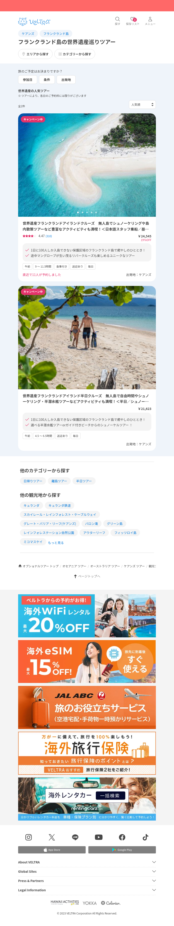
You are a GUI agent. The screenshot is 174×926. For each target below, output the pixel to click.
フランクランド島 (56, 33)
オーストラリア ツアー (105, 566)
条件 (47, 79)
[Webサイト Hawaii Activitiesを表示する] (64, 903)
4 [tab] (91, 212)
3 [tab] (87, 212)
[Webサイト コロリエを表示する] (110, 903)
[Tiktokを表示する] (145, 838)
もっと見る (56, 542)
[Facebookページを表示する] (122, 838)
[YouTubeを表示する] (98, 838)
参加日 (27, 79)
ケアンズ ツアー (134, 566)
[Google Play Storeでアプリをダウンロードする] (122, 850)
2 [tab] (82, 212)
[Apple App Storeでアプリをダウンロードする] (52, 850)
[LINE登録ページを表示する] (75, 838)
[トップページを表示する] (34, 22)
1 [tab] (78, 212)
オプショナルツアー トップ (38, 566)
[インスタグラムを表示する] (28, 838)
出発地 (66, 79)
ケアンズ (28, 33)
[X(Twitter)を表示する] (51, 838)
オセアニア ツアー (74, 566)
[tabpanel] (87, 165)
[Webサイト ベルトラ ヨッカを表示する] (89, 903)
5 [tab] (96, 212)
